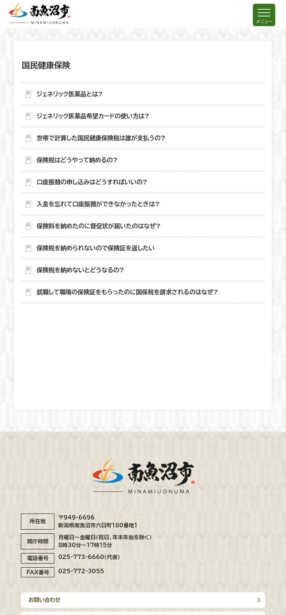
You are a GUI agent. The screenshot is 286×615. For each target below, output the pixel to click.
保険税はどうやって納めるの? (76, 160)
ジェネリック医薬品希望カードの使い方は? (92, 116)
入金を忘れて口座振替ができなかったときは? (97, 204)
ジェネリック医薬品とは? (69, 94)
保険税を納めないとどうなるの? (80, 270)
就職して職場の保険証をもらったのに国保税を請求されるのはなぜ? (127, 292)
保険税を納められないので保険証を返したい (95, 248)
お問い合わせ (44, 600)
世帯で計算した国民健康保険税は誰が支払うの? (100, 138)
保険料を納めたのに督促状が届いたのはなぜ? (98, 226)
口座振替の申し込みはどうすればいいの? (91, 182)
